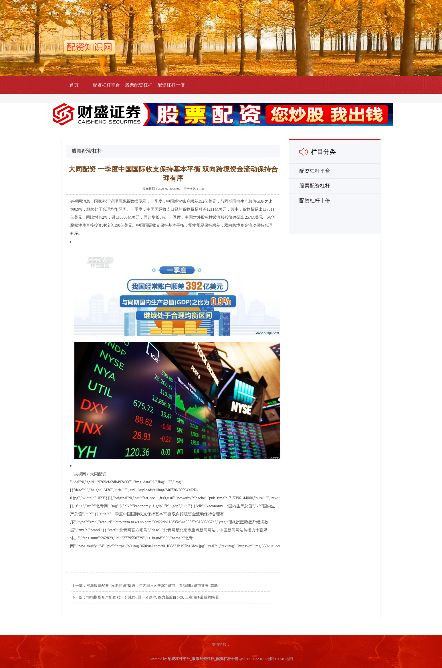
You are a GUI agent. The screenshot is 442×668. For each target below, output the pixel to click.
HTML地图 (284, 659)
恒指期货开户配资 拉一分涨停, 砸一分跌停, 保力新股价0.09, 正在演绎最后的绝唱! (153, 597)
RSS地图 (267, 659)
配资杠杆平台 (106, 85)
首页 (74, 85)
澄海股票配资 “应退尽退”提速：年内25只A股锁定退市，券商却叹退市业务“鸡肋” (152, 585)
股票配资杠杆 (138, 85)
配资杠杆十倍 (171, 85)
